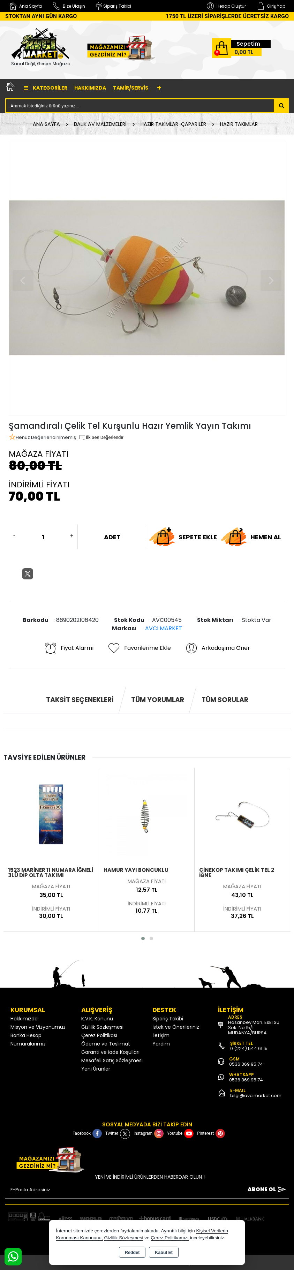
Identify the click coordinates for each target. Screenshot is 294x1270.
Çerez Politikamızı (170, 1237)
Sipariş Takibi (167, 1018)
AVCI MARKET (163, 628)
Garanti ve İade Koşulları (110, 1052)
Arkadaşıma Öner (217, 648)
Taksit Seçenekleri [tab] (80, 700)
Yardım (161, 1043)
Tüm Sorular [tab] (225, 700)
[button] (143, 938)
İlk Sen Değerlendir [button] (101, 437)
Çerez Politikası (99, 1035)
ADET (112, 537)
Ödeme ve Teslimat (105, 1043)
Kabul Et (164, 1252)
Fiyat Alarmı (68, 648)
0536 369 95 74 (246, 1064)
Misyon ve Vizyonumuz (38, 1027)
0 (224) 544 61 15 (248, 1048)
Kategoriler (45, 87)
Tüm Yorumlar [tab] (157, 700)
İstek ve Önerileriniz (175, 1027)
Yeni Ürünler (95, 1068)
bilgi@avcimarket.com (255, 1095)
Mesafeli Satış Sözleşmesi (112, 1060)
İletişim (160, 1035)
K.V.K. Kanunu (97, 1018)
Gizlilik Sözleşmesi (102, 1027)
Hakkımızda (90, 87)
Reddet (132, 1252)
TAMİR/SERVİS (130, 87)
